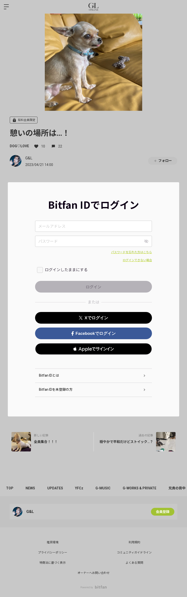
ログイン (179, 7)
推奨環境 (52, 542)
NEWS (30, 488)
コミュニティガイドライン (134, 552)
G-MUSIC (103, 488)
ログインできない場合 (137, 260)
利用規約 (134, 542)
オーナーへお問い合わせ (93, 573)
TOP (9, 488)
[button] (93, 349)
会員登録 (162, 512)
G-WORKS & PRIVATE (140, 488)
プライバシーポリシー (52, 552)
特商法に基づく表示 (52, 562)
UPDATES (55, 488)
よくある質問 (134, 562)
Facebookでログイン (93, 333)
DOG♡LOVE (19, 146)
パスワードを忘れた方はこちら (131, 252)
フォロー (162, 161)
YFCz (79, 488)
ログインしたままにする (66, 270)
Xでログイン (93, 318)
